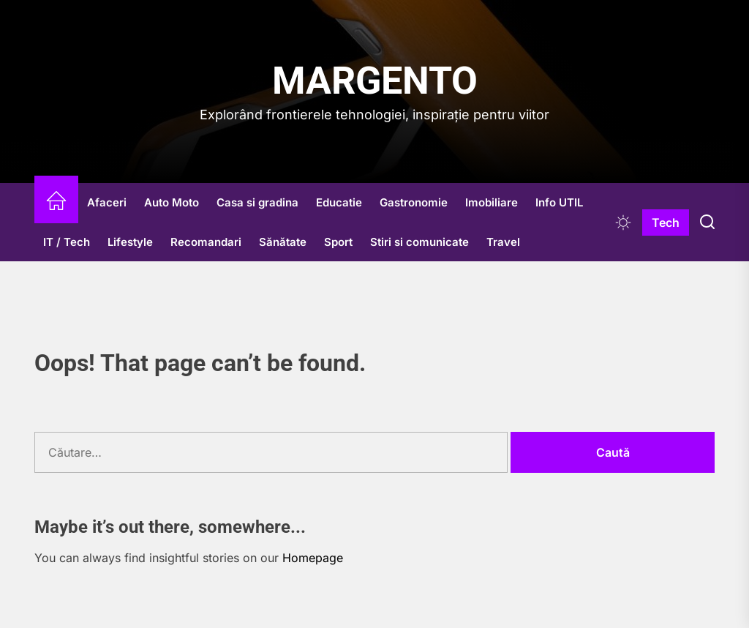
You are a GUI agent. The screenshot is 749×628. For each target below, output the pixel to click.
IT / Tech (66, 242)
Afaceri (107, 202)
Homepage (312, 557)
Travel (503, 242)
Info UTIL (559, 202)
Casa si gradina (257, 202)
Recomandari (205, 242)
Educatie (339, 202)
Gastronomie (414, 202)
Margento (375, 81)
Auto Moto (171, 202)
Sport (338, 242)
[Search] (707, 222)
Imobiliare (491, 202)
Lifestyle (130, 242)
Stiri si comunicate (419, 242)
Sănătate (282, 242)
